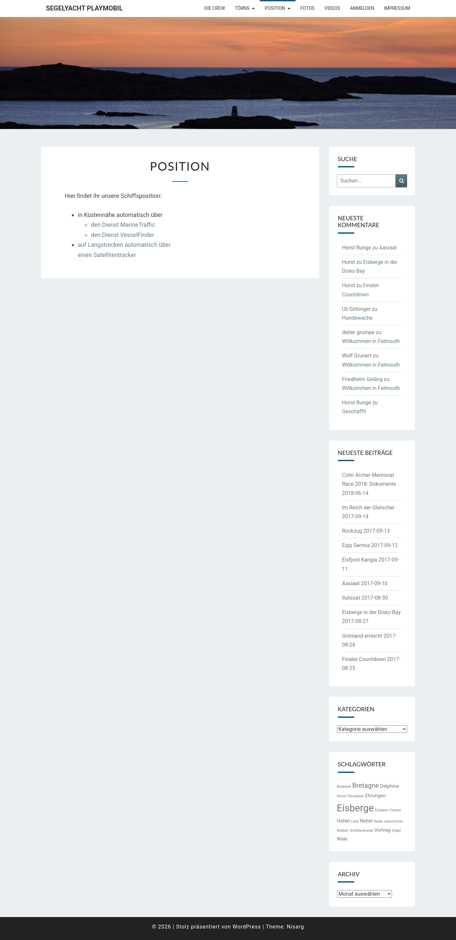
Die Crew (214, 8)
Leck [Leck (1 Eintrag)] (355, 821)
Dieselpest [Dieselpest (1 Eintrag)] (355, 796)
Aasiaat (388, 248)
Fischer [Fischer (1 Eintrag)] (395, 810)
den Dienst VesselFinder (122, 234)
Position (275, 8)
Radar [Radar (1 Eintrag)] (378, 821)
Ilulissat (351, 598)
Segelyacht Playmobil (84, 8)
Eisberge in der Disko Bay (371, 612)
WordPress (247, 927)
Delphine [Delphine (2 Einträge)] (389, 786)
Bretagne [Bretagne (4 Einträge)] (365, 785)
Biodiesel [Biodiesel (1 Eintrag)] (344, 786)
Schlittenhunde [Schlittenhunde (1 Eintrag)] (361, 830)
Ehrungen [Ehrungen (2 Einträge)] (375, 796)
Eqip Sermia (356, 545)
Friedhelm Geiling (362, 379)
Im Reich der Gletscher (368, 507)
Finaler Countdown (364, 659)
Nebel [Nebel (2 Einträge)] (366, 821)
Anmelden (362, 8)
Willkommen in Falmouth (371, 341)
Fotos (308, 8)
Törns (242, 8)
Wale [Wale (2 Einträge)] (342, 839)
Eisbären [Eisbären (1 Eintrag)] (381, 810)
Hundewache (357, 318)
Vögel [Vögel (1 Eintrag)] (396, 830)
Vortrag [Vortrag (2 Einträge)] (382, 830)
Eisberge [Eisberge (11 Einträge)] (355, 808)
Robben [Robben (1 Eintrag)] (343, 830)
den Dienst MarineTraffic (123, 224)
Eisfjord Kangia (359, 560)
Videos (332, 8)
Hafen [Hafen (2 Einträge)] (343, 821)
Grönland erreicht (362, 636)
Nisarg (295, 927)
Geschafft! (354, 411)
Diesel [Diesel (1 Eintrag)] (341, 796)
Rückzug (352, 531)
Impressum (397, 8)
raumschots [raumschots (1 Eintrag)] (393, 821)
